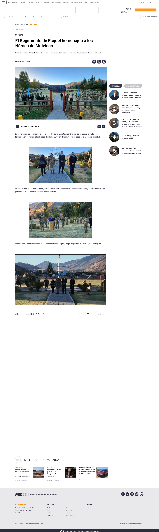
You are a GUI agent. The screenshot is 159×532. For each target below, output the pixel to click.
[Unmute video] (60, 279)
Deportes (69, 508)
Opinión (49, 510)
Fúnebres (88, 508)
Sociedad (19, 35)
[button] (93, 62)
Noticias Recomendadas (45, 460)
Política (49, 513)
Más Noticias (70, 515)
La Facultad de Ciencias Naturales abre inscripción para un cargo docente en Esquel (23, 474)
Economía (50, 515)
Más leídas (115, 86)
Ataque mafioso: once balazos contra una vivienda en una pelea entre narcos (132, 150)
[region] (126, 36)
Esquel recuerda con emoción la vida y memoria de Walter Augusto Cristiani (43, 17)
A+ (99, 126)
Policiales (69, 510)
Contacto (122, 523)
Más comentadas (133, 86)
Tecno (68, 513)
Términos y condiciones (135, 523)
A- (104, 126)
